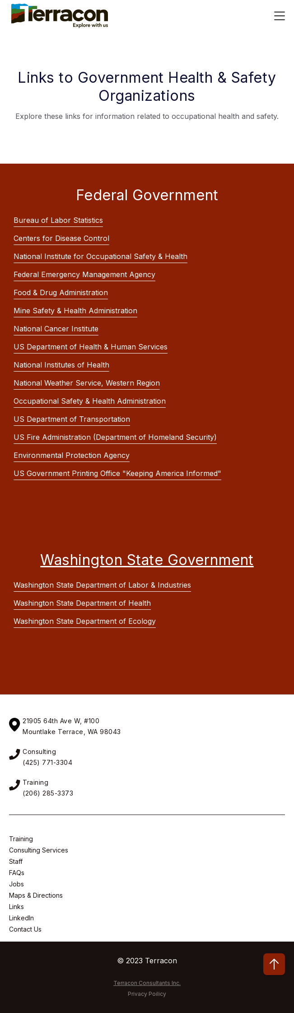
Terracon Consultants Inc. (147, 983)
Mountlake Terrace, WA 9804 (70, 731)
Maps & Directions (36, 895)
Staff (16, 861)
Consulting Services (38, 850)
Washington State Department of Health (82, 603)
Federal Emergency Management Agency (84, 274)
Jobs (16, 884)
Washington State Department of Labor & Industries (102, 584)
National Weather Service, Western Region (87, 382)
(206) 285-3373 (48, 793)
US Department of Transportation (72, 419)
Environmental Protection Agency (72, 455)
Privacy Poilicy (147, 993)
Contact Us (25, 929)
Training (21, 839)
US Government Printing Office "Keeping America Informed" (117, 473)
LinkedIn (21, 918)
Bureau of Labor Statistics (58, 220)
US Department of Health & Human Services (91, 346)
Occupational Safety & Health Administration (90, 400)
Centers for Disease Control (61, 238)
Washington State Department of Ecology (85, 621)
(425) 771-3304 (47, 762)
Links (16, 906)
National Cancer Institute (56, 328)
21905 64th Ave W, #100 (61, 721)
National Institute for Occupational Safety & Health (100, 256)
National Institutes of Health (61, 364)
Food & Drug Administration (61, 292)
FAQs (16, 872)
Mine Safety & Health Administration (75, 310)
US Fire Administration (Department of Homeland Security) (115, 437)
